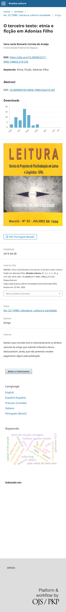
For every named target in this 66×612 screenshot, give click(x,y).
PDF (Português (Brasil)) (21, 236)
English (9, 392)
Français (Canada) (16, 403)
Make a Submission (19, 371)
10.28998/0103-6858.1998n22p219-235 (32, 89)
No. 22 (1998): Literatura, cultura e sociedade (27, 15)
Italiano (9, 408)
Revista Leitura (17, 3)
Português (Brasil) (16, 413)
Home (7, 11)
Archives (18, 11)
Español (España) (15, 397)
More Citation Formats (18, 293)
